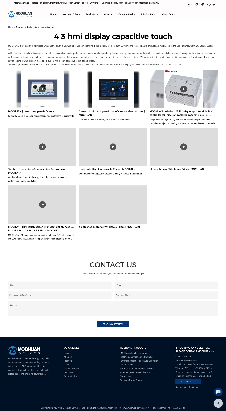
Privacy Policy (70, 376)
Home (53, 14)
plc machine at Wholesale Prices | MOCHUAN (177, 169)
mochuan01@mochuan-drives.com (198, 364)
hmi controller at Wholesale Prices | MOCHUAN (107, 169)
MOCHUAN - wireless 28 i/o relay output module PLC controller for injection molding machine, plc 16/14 (181, 113)
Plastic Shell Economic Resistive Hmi (137, 368)
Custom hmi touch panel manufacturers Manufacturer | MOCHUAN (112, 113)
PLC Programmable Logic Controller (136, 357)
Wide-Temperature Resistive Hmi (135, 372)
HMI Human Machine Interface (134, 353)
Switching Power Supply (131, 380)
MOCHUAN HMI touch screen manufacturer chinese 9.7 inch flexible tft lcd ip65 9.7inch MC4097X (41, 229)
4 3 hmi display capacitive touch (41, 27)
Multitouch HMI (127, 364)
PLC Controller (126, 376)
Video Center (169, 14)
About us (68, 357)
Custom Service (127, 14)
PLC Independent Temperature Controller (139, 361)
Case (107, 14)
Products (90, 14)
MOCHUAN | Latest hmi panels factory (31, 111)
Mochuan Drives (71, 14)
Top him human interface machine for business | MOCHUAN (37, 171)
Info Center (147, 14)
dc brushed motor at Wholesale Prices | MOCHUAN (109, 227)
